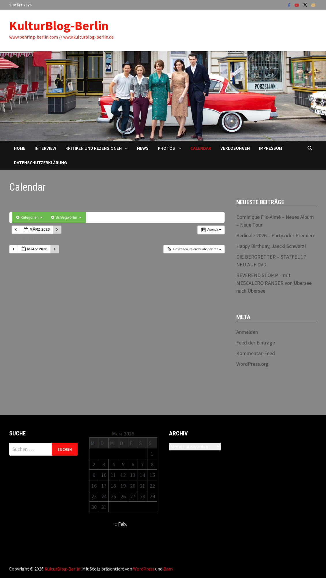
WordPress (143, 569)
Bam (168, 569)
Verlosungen (235, 148)
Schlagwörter (66, 217)
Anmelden (247, 332)
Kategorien (29, 217)
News (143, 148)
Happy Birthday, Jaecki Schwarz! (271, 246)
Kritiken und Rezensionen (93, 148)
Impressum (270, 148)
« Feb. (121, 524)
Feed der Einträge (255, 342)
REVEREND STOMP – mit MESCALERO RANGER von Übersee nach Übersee (274, 283)
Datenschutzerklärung (40, 162)
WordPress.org (252, 364)
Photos (166, 148)
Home (19, 148)
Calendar (200, 148)
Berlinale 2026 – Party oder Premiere (275, 235)
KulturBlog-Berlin (58, 25)
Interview (45, 148)
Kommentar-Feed (255, 353)
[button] (194, 249)
